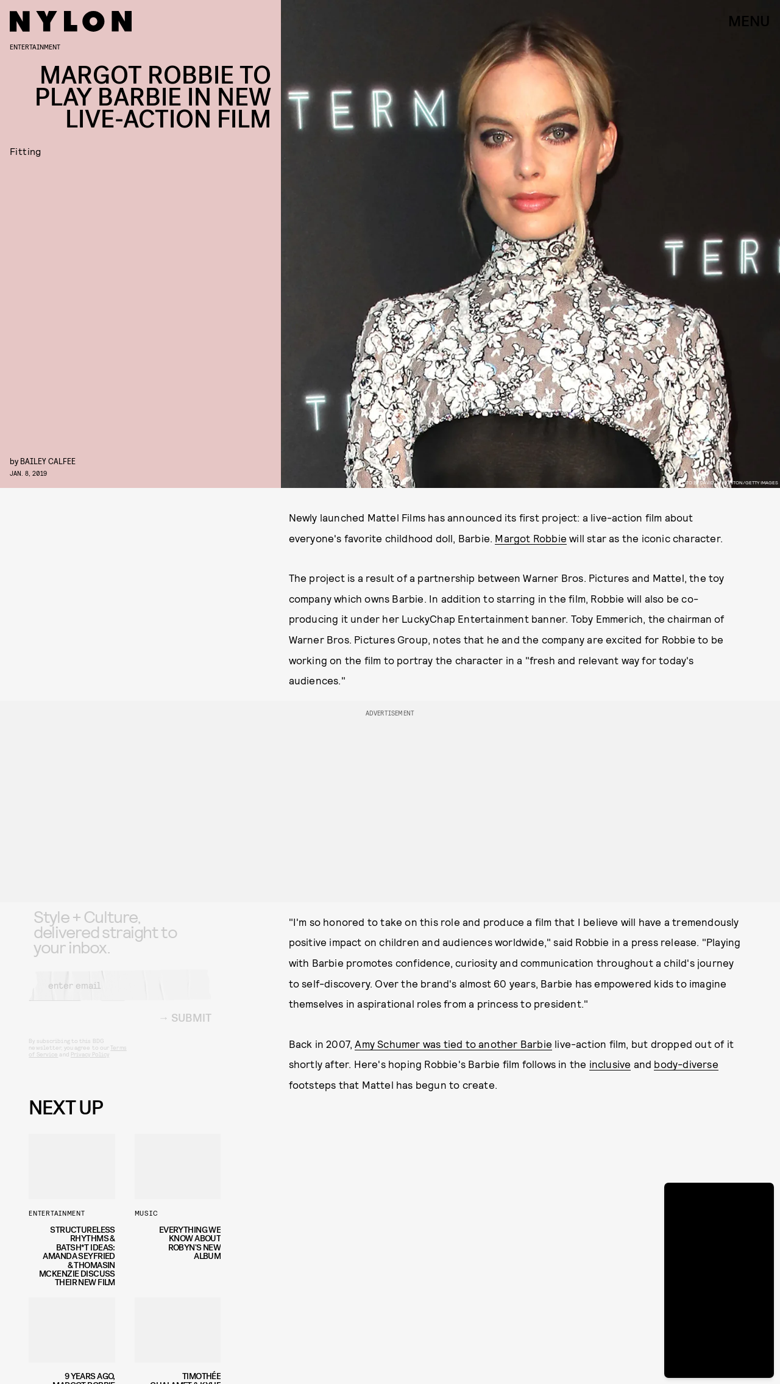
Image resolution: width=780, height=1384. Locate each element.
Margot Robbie (531, 538)
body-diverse (686, 1064)
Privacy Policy (90, 1064)
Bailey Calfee (48, 461)
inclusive (610, 1064)
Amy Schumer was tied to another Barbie (453, 1044)
